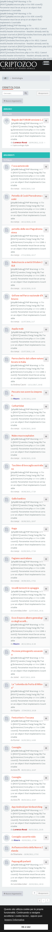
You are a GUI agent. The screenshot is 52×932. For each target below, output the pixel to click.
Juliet (16, 677)
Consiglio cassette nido (23, 836)
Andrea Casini (19, 384)
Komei (16, 740)
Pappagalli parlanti (21, 861)
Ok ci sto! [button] (26, 927)
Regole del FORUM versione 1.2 (27, 119)
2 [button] (43, 900)
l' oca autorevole (20, 165)
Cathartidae (17, 405)
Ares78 (16, 769)
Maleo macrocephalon (22, 435)
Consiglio (16, 747)
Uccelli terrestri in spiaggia (25, 588)
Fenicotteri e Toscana (22, 717)
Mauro (16, 398)
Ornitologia (11, 87)
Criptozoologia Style (20, 145)
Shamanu (17, 854)
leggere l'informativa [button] (14, 920)
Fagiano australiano (21, 558)
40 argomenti (43, 93)
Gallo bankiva (18, 498)
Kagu (14, 528)
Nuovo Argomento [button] (12, 101)
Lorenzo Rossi (20, 142)
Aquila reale (17, 328)
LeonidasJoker (20, 610)
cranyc (16, 188)
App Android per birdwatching (26, 806)
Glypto (16, 710)
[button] (47, 900)
